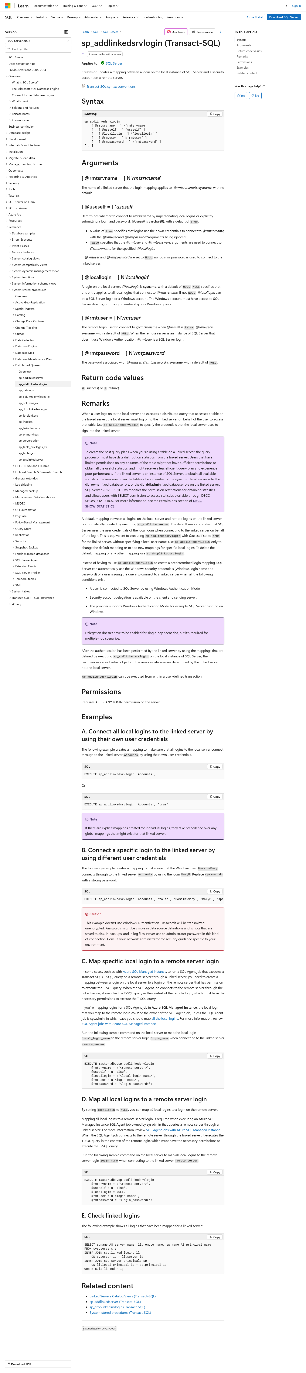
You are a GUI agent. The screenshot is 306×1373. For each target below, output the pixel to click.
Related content (247, 73)
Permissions (244, 62)
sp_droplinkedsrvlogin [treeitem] (33, 409)
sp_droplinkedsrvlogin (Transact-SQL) (117, 1307)
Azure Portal (254, 17)
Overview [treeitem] (21, 296)
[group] (153, 899)
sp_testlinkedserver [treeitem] (31, 459)
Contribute (76, 1360)
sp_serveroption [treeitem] (29, 440)
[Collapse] (66, 32)
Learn (85, 32)
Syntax (241, 40)
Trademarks (176, 1360)
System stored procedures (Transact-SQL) (120, 1312)
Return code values (249, 51)
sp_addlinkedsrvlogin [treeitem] (33, 384)
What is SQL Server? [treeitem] (25, 82)
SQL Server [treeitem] (15, 57)
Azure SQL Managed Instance (144, 971)
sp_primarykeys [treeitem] (29, 434)
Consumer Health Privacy (122, 1360)
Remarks (242, 56)
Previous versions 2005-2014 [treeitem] (27, 70)
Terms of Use (155, 1360)
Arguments (244, 45)
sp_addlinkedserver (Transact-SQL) (115, 1301)
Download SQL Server (284, 17)
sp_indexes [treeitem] (26, 422)
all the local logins (165, 1018)
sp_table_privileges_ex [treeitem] (33, 447)
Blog (58, 1360)
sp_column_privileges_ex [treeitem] (34, 397)
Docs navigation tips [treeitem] (21, 64)
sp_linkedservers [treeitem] (29, 428)
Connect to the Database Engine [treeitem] (33, 95)
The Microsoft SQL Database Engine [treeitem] (35, 89)
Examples (243, 67)
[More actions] (220, 31)
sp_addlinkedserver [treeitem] (31, 378)
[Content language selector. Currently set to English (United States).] (24, 1349)
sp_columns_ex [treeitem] (28, 403)
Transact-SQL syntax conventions (111, 86)
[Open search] (286, 6)
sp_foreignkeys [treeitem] (28, 415)
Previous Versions (38, 1360)
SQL (96, 32)
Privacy (93, 1360)
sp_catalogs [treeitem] (26, 390)
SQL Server (110, 32)
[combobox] (38, 40)
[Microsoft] (8, 5)
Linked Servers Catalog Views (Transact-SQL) (123, 1296)
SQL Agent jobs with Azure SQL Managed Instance (119, 1023)
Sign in (296, 6)
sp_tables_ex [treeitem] (27, 453)
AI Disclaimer (13, 1360)
